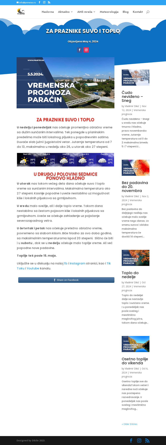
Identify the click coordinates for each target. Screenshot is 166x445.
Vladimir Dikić (132, 106)
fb (65, 263)
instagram (77, 263)
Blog (126, 12)
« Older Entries (129, 424)
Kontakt (138, 12)
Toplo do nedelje (130, 274)
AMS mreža (84, 12)
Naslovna (48, 12)
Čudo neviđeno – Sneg (132, 96)
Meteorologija (109, 12)
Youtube (33, 268)
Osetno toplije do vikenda (135, 361)
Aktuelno (64, 12)
